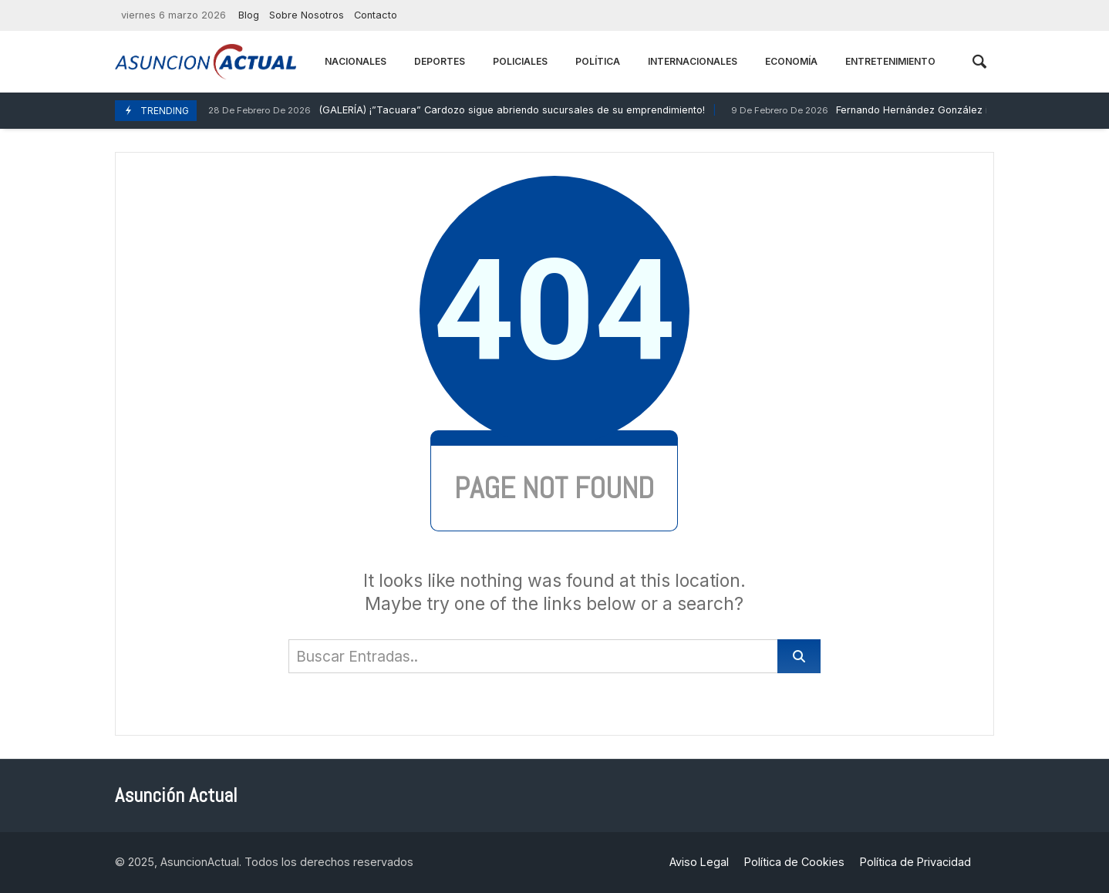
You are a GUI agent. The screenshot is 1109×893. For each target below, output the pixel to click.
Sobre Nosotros (306, 15)
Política (597, 61)
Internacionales (692, 61)
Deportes (439, 61)
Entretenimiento (890, 61)
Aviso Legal (699, 861)
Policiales (520, 61)
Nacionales (355, 61)
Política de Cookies (794, 861)
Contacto (375, 15)
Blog (248, 15)
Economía (791, 61)
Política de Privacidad (915, 861)
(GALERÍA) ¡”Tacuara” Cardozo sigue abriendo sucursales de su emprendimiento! (454, 110)
